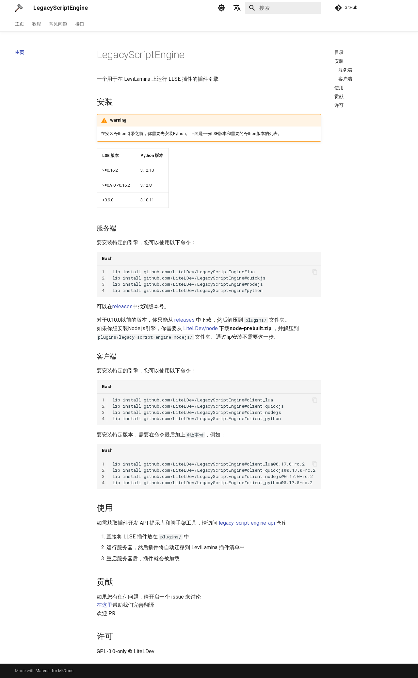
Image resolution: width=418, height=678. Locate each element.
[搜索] (283, 8)
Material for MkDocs (54, 670)
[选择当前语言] (237, 7)
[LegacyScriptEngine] (18, 7)
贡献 (339, 96)
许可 (339, 105)
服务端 (345, 70)
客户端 (345, 78)
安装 (339, 61)
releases (122, 306)
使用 (339, 87)
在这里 (104, 605)
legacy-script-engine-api (247, 523)
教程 (36, 23)
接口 (79, 23)
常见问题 (58, 23)
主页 (19, 23)
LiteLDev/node (200, 328)
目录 (339, 52)
